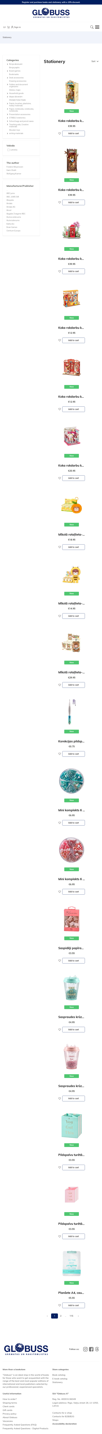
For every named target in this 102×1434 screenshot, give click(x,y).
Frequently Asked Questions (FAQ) (20, 1424)
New (72, 111)
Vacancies (8, 1421)
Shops (55, 1420)
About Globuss (10, 1417)
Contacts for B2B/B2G (63, 1416)
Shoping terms (10, 1402)
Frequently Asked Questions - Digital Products (25, 1428)
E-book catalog (59, 1378)
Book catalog (58, 1375)
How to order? (10, 1399)
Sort (93, 61)
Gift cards (7, 1410)
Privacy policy (9, 1413)
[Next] (78, 1316)
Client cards (8, 1406)
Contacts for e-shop (62, 1412)
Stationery (7, 37)
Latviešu (13, 150)
